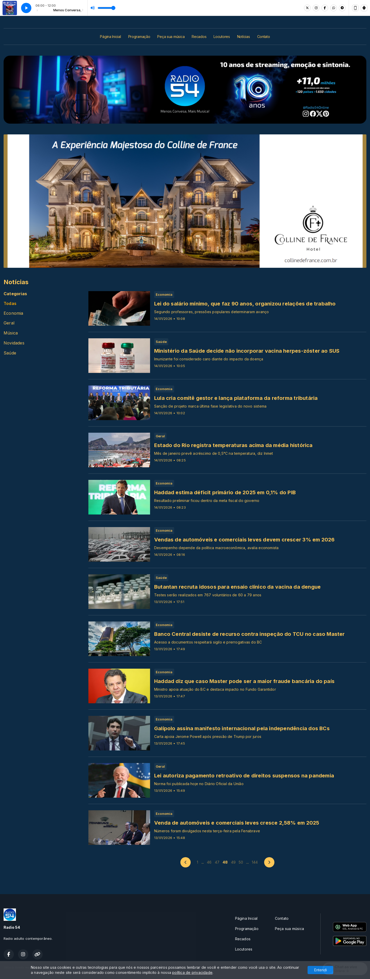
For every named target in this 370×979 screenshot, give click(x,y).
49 (233, 862)
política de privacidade (192, 972)
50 (241, 862)
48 (225, 862)
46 (209, 862)
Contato (263, 36)
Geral (9, 323)
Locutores (222, 36)
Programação (139, 36)
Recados (199, 36)
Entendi (320, 970)
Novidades (14, 343)
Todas (10, 303)
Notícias (243, 36)
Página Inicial (110, 36)
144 (255, 862)
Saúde (10, 353)
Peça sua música (170, 36)
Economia (13, 313)
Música (11, 333)
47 (217, 862)
